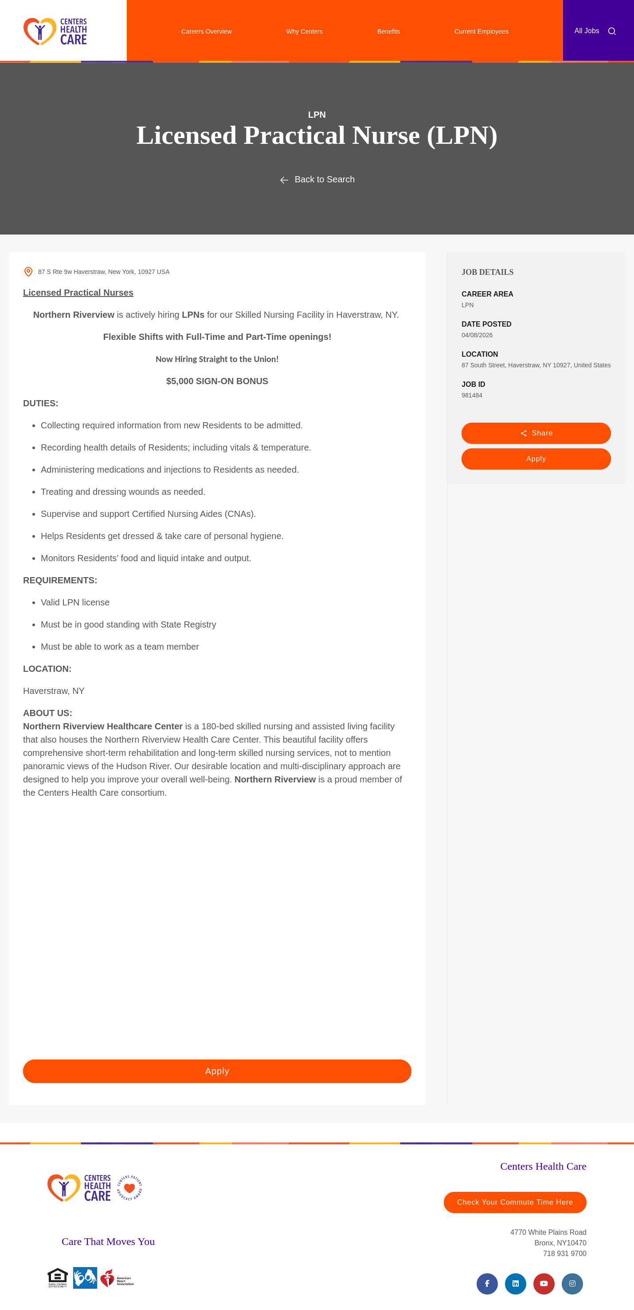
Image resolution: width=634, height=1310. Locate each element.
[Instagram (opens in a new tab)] (572, 1284)
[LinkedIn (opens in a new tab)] (515, 1284)
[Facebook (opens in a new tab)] (487, 1284)
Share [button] (536, 433)
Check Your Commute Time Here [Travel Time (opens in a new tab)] (515, 1202)
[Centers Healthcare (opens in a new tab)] (54, 31)
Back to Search (317, 179)
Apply (536, 458)
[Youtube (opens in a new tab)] (544, 1284)
